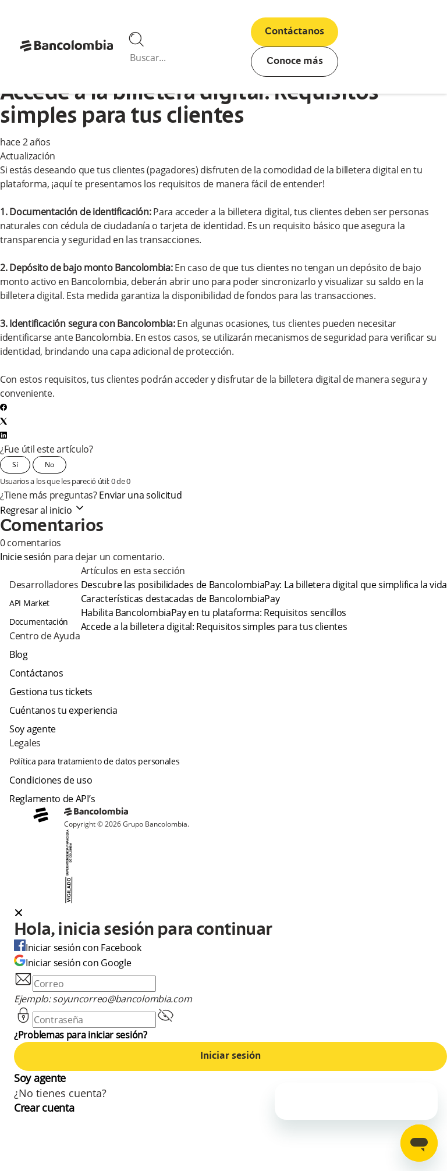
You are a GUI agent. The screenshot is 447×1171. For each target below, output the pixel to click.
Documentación (38, 621)
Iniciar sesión (230, 1056)
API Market (29, 602)
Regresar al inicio (43, 510)
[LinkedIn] (3, 435)
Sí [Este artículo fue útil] (15, 464)
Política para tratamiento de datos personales (94, 761)
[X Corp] (3, 421)
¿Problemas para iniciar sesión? (80, 1034)
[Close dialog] (18, 913)
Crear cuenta (44, 1108)
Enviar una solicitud (140, 495)
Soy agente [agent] (32, 728)
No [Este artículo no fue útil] (49, 464)
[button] (230, 914)
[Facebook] (3, 407)
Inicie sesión (25, 556)
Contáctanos (294, 32)
